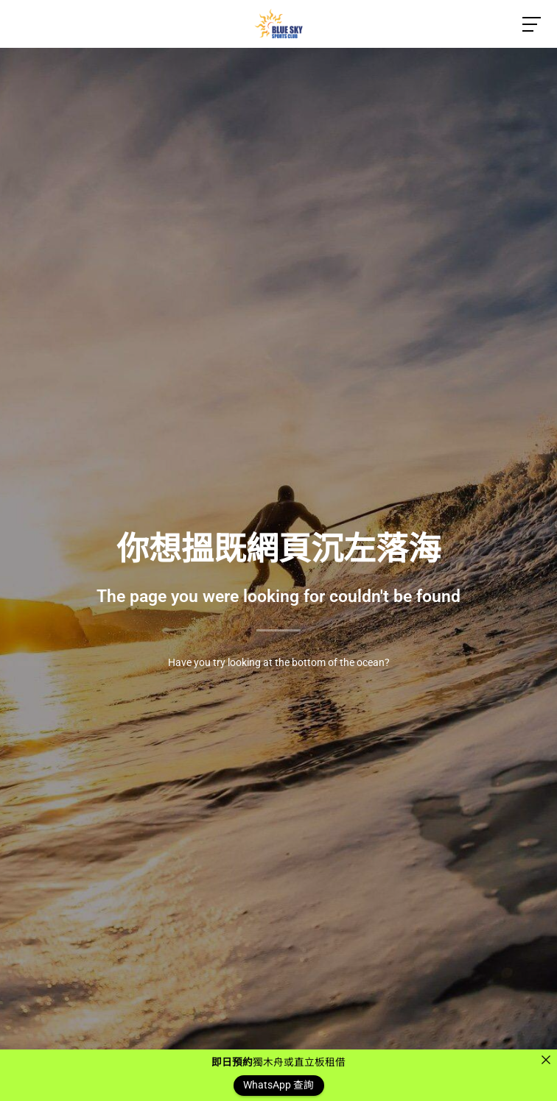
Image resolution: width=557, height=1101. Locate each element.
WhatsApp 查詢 (278, 1085)
